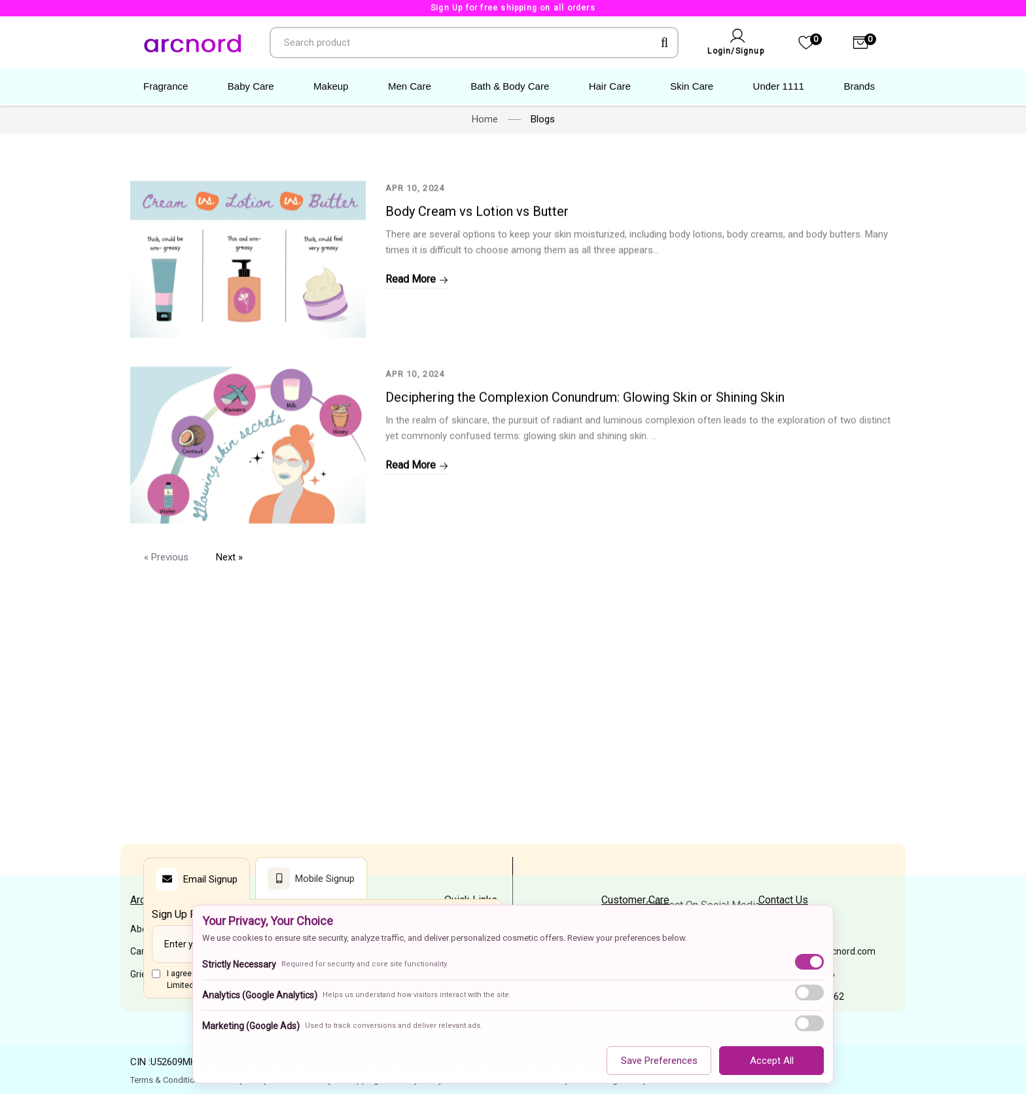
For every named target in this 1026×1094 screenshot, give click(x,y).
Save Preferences (659, 1061)
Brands (859, 86)
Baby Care (251, 86)
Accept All (772, 1061)
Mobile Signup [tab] (311, 878)
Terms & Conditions (167, 1080)
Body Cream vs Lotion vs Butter (477, 253)
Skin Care (691, 86)
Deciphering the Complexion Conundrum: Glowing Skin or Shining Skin (585, 456)
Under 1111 (778, 86)
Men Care (409, 86)
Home (485, 119)
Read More (417, 320)
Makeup (330, 86)
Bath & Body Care (509, 86)
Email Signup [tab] (197, 879)
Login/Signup (735, 51)
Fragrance (165, 86)
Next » (229, 557)
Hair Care (610, 86)
